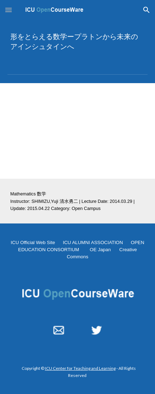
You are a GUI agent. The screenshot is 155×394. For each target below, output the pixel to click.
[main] (77, 41)
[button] (8, 10)
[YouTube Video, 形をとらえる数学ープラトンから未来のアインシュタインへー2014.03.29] (77, 131)
